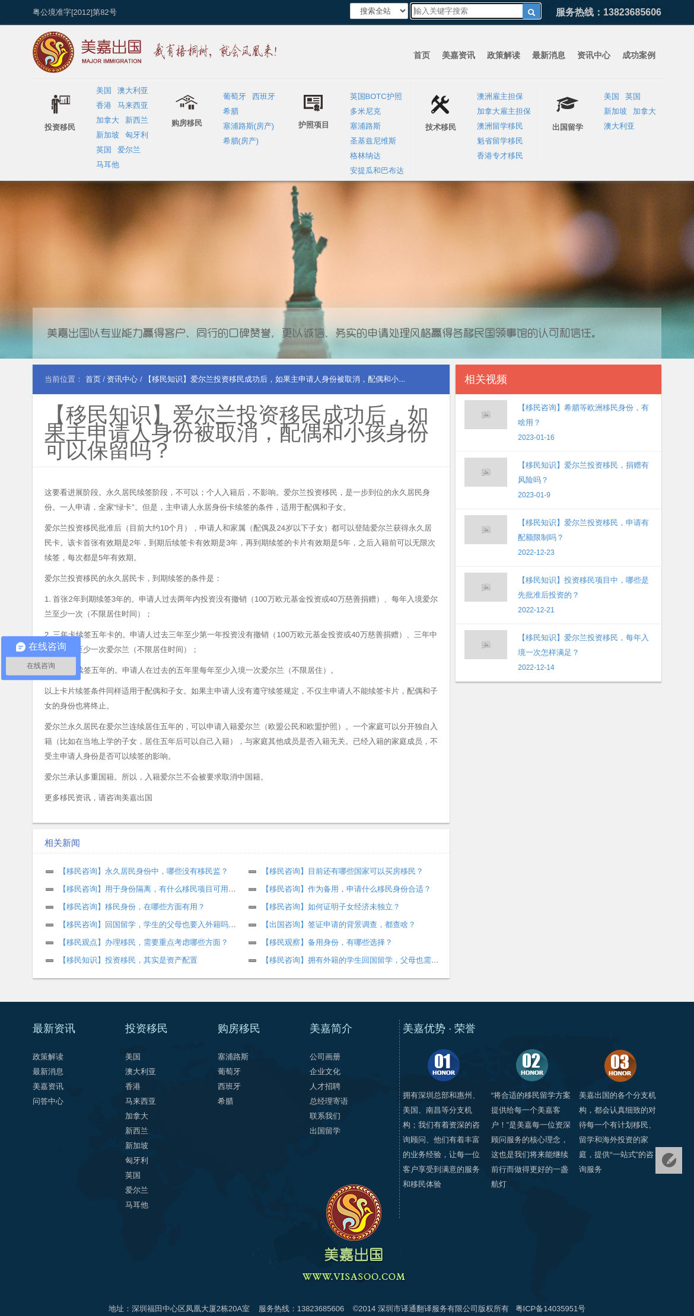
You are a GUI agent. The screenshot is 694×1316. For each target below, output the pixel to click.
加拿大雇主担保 (504, 111)
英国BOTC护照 (376, 96)
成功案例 (638, 55)
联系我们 (325, 1115)
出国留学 (325, 1130)
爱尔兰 (129, 149)
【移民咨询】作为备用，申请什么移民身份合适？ (346, 888)
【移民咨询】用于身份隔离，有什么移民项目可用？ (147, 888)
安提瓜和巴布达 (377, 170)
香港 (104, 105)
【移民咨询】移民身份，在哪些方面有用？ (132, 906)
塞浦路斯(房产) (249, 126)
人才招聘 (325, 1086)
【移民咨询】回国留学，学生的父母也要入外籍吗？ (147, 924)
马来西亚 (132, 105)
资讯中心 (593, 55)
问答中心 (48, 1101)
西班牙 (263, 96)
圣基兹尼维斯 (373, 140)
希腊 (230, 111)
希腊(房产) (241, 140)
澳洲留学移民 (500, 126)
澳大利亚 (132, 90)
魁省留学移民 (500, 140)
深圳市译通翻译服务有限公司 (428, 1308)
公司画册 (325, 1056)
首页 (421, 55)
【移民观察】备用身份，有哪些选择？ (327, 942)
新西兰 (136, 120)
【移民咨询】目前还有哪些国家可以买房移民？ (343, 871)
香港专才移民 (500, 155)
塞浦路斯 (365, 126)
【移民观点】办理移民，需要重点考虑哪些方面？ (143, 942)
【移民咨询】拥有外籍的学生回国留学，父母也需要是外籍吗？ (369, 960)
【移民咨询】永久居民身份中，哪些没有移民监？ (143, 871)
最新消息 (548, 55)
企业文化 (325, 1071)
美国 (104, 90)
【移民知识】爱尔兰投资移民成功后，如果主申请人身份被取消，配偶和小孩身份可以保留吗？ (236, 432)
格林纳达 (365, 155)
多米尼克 (365, 111)
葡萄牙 (234, 96)
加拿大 (107, 120)
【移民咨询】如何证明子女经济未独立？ (331, 906)
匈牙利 (136, 134)
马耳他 (107, 164)
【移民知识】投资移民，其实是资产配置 (128, 960)
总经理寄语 (329, 1101)
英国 (104, 149)
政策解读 (503, 55)
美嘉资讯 (458, 55)
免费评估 (668, 1160)
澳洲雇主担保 (500, 96)
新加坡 (107, 134)
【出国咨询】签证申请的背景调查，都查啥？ (339, 924)
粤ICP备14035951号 (550, 1308)
